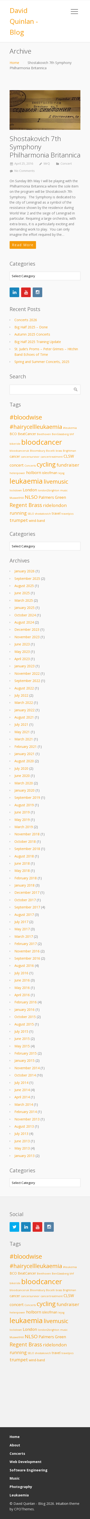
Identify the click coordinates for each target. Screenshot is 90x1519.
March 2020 (23, 783)
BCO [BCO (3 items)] (13, 433)
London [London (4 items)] (30, 490)
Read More (23, 245)
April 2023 (22, 658)
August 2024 (24, 622)
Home (14, 62)
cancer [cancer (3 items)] (15, 456)
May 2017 (22, 929)
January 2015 (24, 1060)
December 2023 (26, 629)
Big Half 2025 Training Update (37, 341)
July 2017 (21, 921)
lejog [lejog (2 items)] (61, 473)
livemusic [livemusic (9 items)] (56, 481)
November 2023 (27, 637)
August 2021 (24, 717)
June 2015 (22, 1038)
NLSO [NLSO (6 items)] (31, 497)
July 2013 (21, 1133)
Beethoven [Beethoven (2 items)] (44, 434)
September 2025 (27, 578)
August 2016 (24, 965)
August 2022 (24, 688)
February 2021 (25, 746)
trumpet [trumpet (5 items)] (19, 520)
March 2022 (23, 702)
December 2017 (26, 892)
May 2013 (22, 1148)
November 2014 (27, 1068)
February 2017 (25, 943)
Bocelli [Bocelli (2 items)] (50, 450)
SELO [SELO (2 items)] (31, 513)
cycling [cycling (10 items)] (46, 464)
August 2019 (24, 805)
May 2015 (22, 1046)
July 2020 (21, 768)
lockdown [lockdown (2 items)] (16, 490)
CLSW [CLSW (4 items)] (69, 456)
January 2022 (24, 710)
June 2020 (22, 775)
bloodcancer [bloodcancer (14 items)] (41, 442)
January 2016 (24, 1009)
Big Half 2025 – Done (31, 327)
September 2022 (27, 680)
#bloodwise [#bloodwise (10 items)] (26, 417)
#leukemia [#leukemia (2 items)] (70, 428)
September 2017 (27, 907)
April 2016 (22, 995)
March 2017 (23, 936)
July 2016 (21, 973)
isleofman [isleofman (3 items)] (49, 472)
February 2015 (25, 1053)
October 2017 (25, 900)
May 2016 (22, 987)
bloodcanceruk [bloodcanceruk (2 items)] (19, 450)
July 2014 (21, 1082)
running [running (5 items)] (18, 513)
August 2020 (24, 761)
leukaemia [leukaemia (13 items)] (26, 481)
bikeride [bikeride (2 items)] (15, 443)
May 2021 (22, 732)
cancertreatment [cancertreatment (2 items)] (52, 456)
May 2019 (22, 819)
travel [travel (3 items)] (56, 513)
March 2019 (23, 827)
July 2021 (21, 724)
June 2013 (22, 1141)
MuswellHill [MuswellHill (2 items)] (17, 498)
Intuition (62, 1503)
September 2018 (27, 848)
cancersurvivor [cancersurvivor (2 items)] (30, 456)
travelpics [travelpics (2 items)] (67, 513)
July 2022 (21, 695)
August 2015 (24, 1024)
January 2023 (24, 666)
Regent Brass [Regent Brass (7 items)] (26, 504)
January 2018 (24, 885)
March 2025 (23, 600)
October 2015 (25, 1016)
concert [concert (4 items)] (17, 465)
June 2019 (22, 812)
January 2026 (24, 571)
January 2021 (24, 753)
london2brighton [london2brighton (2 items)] (48, 490)
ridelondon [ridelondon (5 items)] (55, 505)
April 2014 (22, 1097)
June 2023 (22, 644)
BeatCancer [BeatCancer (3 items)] (27, 433)
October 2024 (25, 615)
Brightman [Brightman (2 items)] (69, 450)
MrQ (47, 164)
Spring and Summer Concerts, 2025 (41, 361)
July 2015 (21, 1031)
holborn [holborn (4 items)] (33, 472)
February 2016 (25, 1002)
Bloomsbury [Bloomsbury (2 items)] (37, 450)
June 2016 (22, 980)
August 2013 (24, 1126)
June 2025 (22, 593)
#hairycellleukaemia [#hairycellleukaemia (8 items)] (36, 427)
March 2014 (23, 1104)
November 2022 (27, 673)
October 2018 (25, 841)
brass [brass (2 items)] (59, 450)
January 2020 (24, 790)
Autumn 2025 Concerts (32, 334)
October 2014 (25, 1075)
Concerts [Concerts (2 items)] (30, 465)
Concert (66, 164)
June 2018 (22, 863)
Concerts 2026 (25, 320)
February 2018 (25, 878)
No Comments (24, 171)
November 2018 (27, 834)
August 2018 (24, 856)
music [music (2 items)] (64, 490)
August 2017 (24, 914)
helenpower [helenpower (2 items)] (17, 473)
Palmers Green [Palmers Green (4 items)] (52, 497)
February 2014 (25, 1111)
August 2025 (24, 585)
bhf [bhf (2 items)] (72, 434)
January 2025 (24, 607)
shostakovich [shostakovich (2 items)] (43, 513)
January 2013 (24, 1155)
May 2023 (22, 651)
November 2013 (27, 1119)
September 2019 (27, 797)
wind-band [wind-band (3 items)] (37, 520)
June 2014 (22, 1090)
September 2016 (27, 958)
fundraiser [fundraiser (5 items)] (68, 465)
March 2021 (23, 739)
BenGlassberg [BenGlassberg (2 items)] (60, 434)
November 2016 (27, 951)
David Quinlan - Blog (24, 21)
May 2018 (22, 870)
